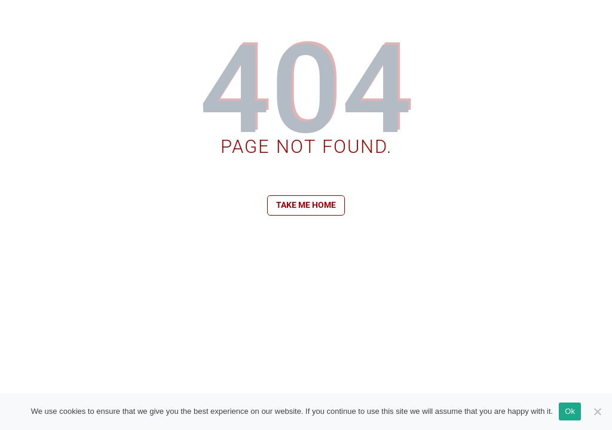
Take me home (306, 205)
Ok (570, 411)
